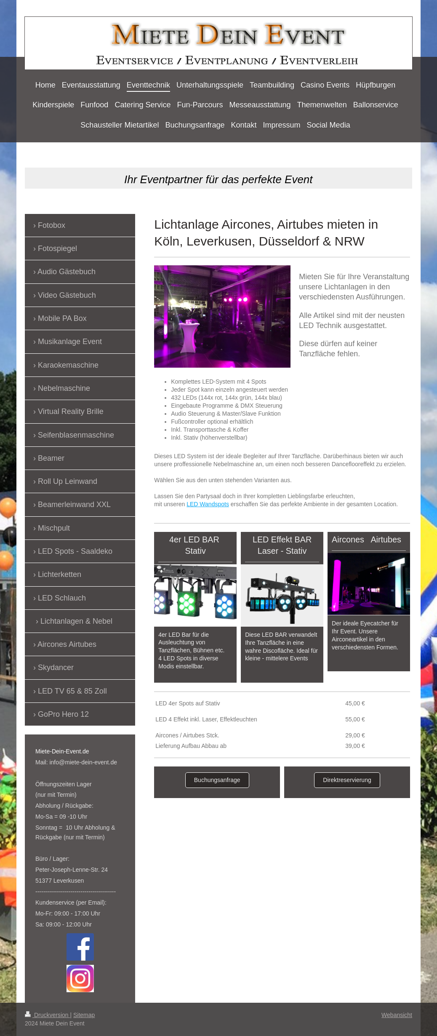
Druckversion (47, 1015)
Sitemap (84, 1015)
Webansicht (396, 1015)
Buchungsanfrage (217, 780)
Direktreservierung (347, 780)
